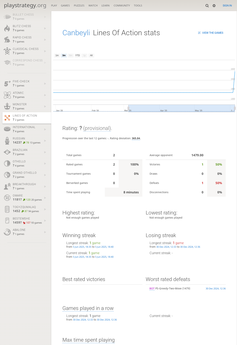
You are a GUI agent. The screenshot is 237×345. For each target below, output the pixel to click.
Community (122, 5)
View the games (212, 32)
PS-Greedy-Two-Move (165, 288)
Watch (93, 5)
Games (65, 5)
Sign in (227, 5)
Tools (138, 5)
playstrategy (25, 5)
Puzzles (79, 5)
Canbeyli (76, 32)
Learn (105, 5)
